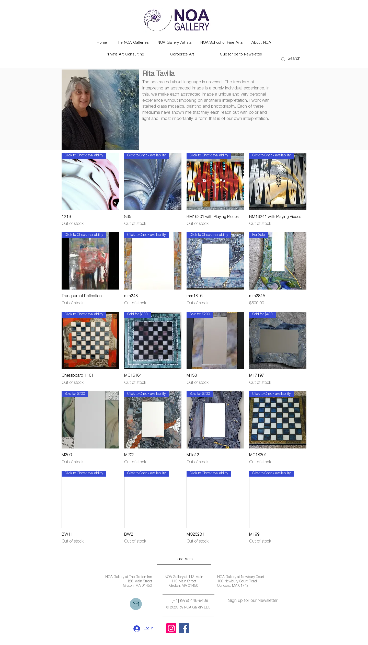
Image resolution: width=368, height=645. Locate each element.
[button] (132, 43)
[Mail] (136, 604)
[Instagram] (171, 628)
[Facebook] (184, 628)
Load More (184, 559)
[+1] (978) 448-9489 (190, 601)
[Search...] (296, 59)
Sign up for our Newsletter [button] (253, 601)
